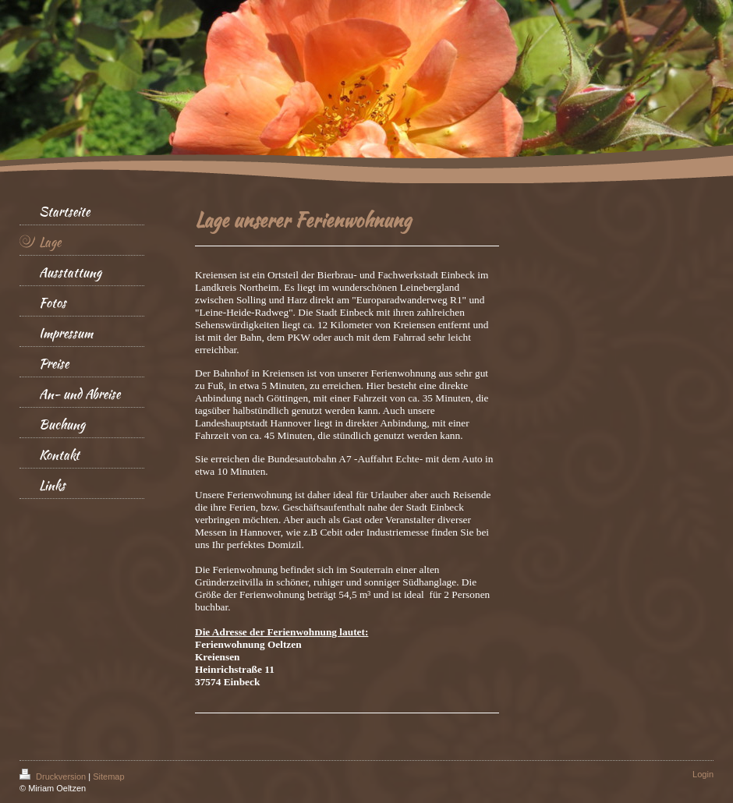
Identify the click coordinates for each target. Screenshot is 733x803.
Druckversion (53, 776)
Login (703, 774)
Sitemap (108, 776)
